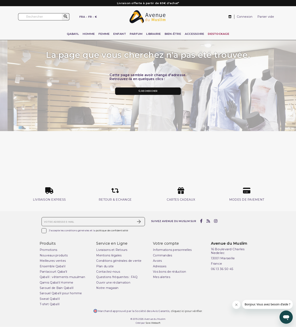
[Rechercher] (43, 16)
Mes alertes (161, 277)
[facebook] (201, 221)
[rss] (208, 221)
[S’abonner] (139, 221)
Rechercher (148, 91)
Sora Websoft (153, 323)
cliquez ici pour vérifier (186, 311)
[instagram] (216, 221)
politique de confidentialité (112, 230)
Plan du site (105, 266)
